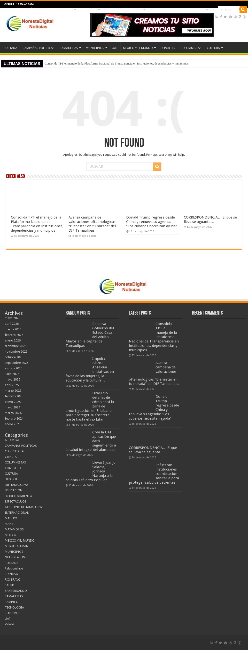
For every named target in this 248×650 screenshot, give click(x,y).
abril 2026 (12, 323)
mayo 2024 (12, 407)
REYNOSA (11, 574)
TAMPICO (11, 602)
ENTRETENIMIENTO (18, 496)
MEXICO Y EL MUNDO (128, 9)
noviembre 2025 (16, 351)
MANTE (10, 524)
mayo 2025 (12, 379)
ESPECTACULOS (15, 501)
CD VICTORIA (14, 451)
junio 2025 (12, 374)
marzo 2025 (13, 390)
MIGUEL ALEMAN (16, 546)
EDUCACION (13, 490)
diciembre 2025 (15, 346)
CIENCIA (11, 457)
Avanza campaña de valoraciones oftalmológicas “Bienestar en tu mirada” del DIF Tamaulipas (92, 224)
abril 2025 (12, 385)
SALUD (9, 585)
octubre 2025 (14, 357)
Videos (9, 624)
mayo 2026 (12, 318)
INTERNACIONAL (17, 512)
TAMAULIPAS (64, 9)
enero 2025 (13, 402)
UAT (106, 9)
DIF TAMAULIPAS (17, 485)
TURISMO (12, 613)
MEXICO (10, 535)
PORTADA (10, 9)
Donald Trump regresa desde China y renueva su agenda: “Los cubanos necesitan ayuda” (151, 221)
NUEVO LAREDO (16, 557)
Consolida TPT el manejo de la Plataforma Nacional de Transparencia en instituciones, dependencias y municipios (117, 63)
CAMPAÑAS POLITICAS (36, 9)
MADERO (11, 518)
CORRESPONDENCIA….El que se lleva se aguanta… (210, 219)
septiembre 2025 (16, 363)
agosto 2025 (13, 368)
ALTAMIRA (12, 440)
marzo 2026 (13, 329)
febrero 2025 (14, 396)
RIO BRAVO (13, 579)
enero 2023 (13, 424)
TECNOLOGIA (14, 607)
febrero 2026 (14, 335)
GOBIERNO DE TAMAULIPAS (24, 507)
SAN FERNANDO (16, 591)
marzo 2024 (13, 413)
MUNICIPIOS (88, 9)
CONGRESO (13, 468)
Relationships (14, 568)
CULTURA (199, 9)
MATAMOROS (14, 529)
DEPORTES (156, 9)
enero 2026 (13, 340)
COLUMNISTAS (178, 9)
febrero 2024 (14, 418)
